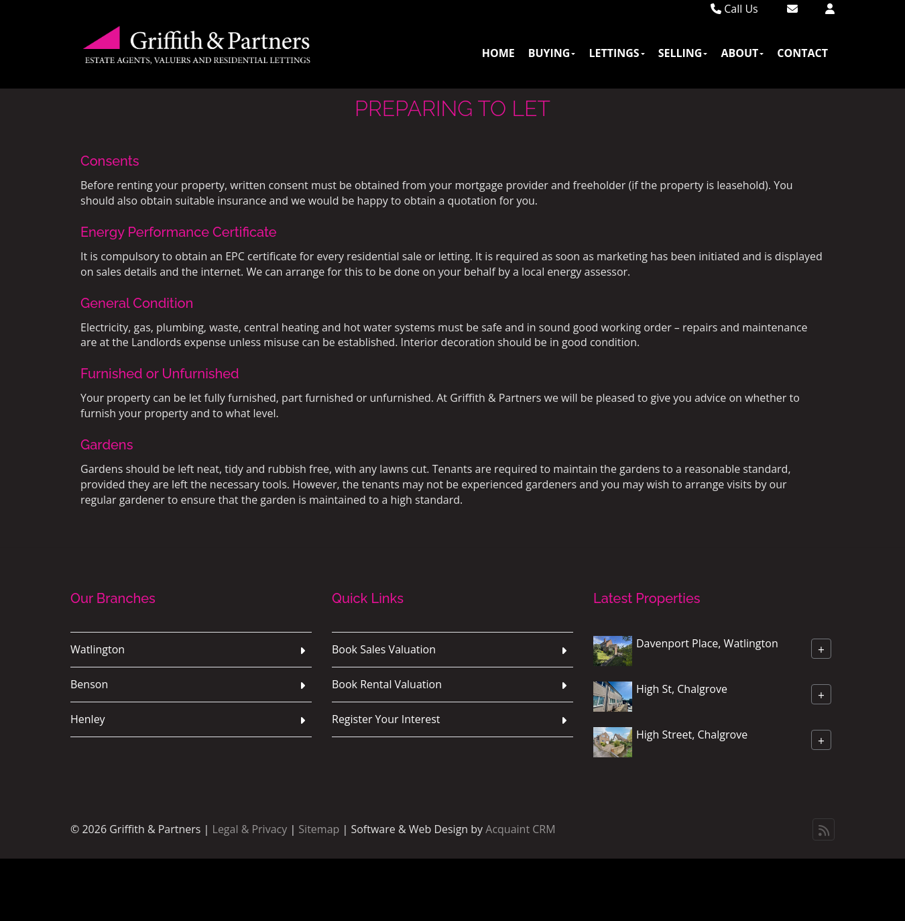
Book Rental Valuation (387, 684)
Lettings (616, 53)
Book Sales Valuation (384, 649)
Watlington (97, 649)
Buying (552, 53)
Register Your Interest (386, 719)
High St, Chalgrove (681, 689)
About (742, 53)
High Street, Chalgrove (691, 734)
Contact (802, 53)
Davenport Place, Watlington (707, 643)
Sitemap (318, 829)
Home (498, 53)
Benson (89, 684)
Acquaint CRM (520, 829)
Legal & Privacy (250, 829)
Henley (87, 719)
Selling (683, 53)
